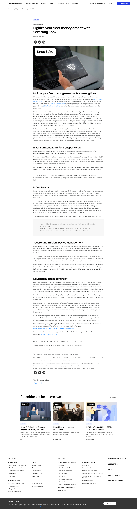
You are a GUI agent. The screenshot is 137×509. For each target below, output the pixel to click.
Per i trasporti (12, 476)
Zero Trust (34, 468)
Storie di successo (37, 483)
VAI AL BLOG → (113, 397)
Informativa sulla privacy (37, 506)
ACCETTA (109, 503)
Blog (67, 3)
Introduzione (123, 3)
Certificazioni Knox (37, 473)
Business (36, 19)
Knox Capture (63, 482)
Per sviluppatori (115, 481)
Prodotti (61, 458)
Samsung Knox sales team (49, 334)
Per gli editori (12, 489)
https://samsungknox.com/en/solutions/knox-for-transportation (53, 328)
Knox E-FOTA (62, 476)
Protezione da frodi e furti (14, 491)
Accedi (110, 3)
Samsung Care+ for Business (89, 470)
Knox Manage (63, 473)
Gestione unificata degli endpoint (17, 465)
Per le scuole (12, 473)
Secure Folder (35, 476)
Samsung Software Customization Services (91, 477)
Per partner (75, 3)
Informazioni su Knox (32, 3)
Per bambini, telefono (15, 486)
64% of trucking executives (51, 106)
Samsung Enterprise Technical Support (92, 473)
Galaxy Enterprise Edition (89, 483)
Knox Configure (62, 490)
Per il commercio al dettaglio (16, 470)
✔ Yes (35, 383)
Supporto (112, 464)
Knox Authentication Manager (67, 484)
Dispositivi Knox (36, 470)
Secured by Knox (36, 465)
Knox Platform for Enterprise (67, 468)
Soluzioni (12, 458)
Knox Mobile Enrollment (65, 470)
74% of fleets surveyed (58, 104)
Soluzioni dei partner (37, 486)
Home (9, 9)
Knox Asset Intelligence (65, 479)
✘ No (41, 383)
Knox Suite (61, 465)
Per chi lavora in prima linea (16, 468)
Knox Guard (85, 465)
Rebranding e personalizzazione (16, 483)
